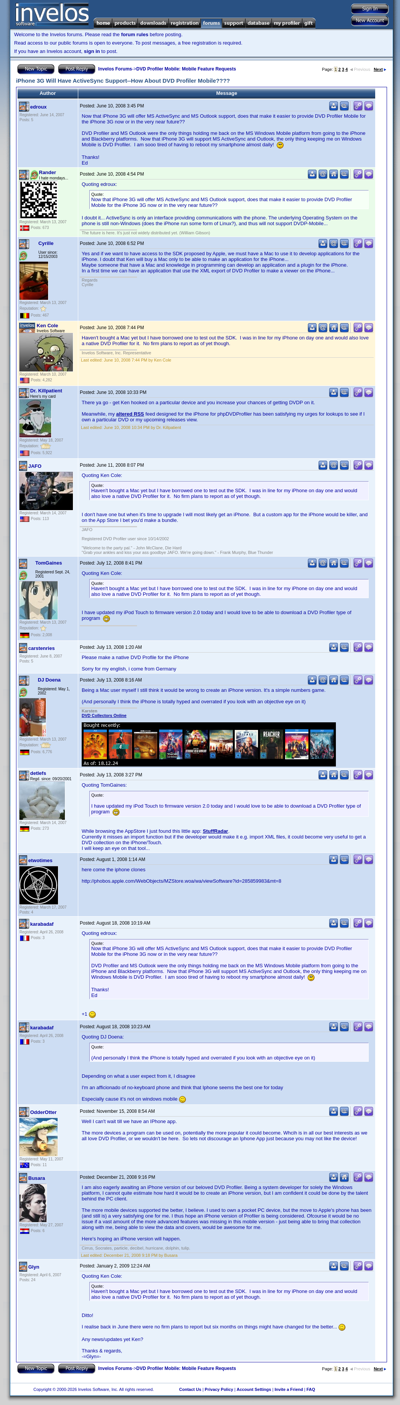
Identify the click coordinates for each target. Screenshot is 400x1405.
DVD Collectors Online (104, 715)
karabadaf (41, 924)
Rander (47, 172)
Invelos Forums (115, 69)
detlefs (38, 773)
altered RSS (130, 414)
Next (380, 69)
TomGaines (48, 563)
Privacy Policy (219, 1389)
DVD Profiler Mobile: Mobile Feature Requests (186, 69)
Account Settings (254, 1389)
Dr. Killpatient (46, 391)
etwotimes (40, 860)
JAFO (35, 466)
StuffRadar (215, 831)
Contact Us (190, 1389)
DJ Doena (49, 680)
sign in (92, 51)
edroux (38, 107)
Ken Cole (47, 325)
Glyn (33, 1267)
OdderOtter (43, 1112)
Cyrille (46, 243)
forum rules (134, 34)
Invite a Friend (288, 1389)
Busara (36, 1178)
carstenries (41, 648)
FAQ (310, 1389)
